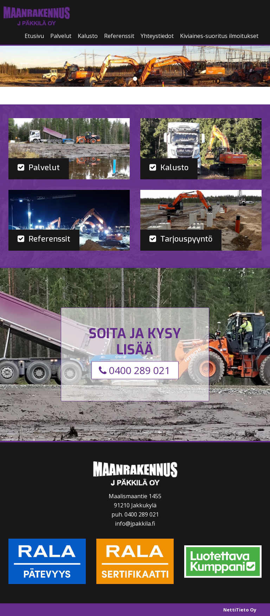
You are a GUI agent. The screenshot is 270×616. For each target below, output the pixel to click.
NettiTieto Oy (239, 610)
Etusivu (34, 36)
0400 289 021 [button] (134, 370)
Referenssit (119, 36)
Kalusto (88, 36)
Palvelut (60, 36)
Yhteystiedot (157, 36)
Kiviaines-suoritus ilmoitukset (219, 36)
